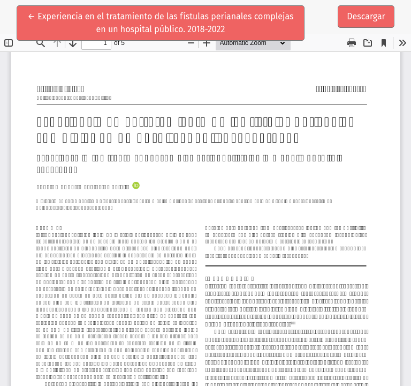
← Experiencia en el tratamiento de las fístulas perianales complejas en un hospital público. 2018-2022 (161, 22)
